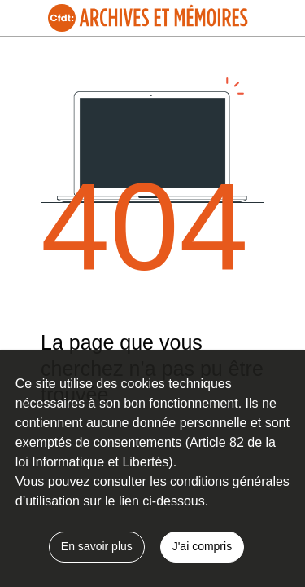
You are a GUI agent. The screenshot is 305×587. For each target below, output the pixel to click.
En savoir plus (97, 546)
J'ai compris (202, 546)
